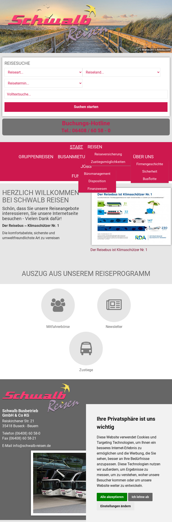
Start (19, 136)
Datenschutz (56, 510)
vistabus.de (28, 501)
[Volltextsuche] (86, 83)
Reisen (37, 136)
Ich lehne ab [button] (140, 497)
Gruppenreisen (66, 136)
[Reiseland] (85, 72)
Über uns (62, 145)
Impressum (78, 510)
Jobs (82, 145)
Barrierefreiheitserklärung (23, 510)
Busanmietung (105, 136)
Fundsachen (106, 145)
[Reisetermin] (139, 72)
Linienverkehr (143, 136)
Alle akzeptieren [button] (112, 497)
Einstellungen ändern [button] (115, 506)
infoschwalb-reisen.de (32, 414)
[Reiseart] (31, 72)
